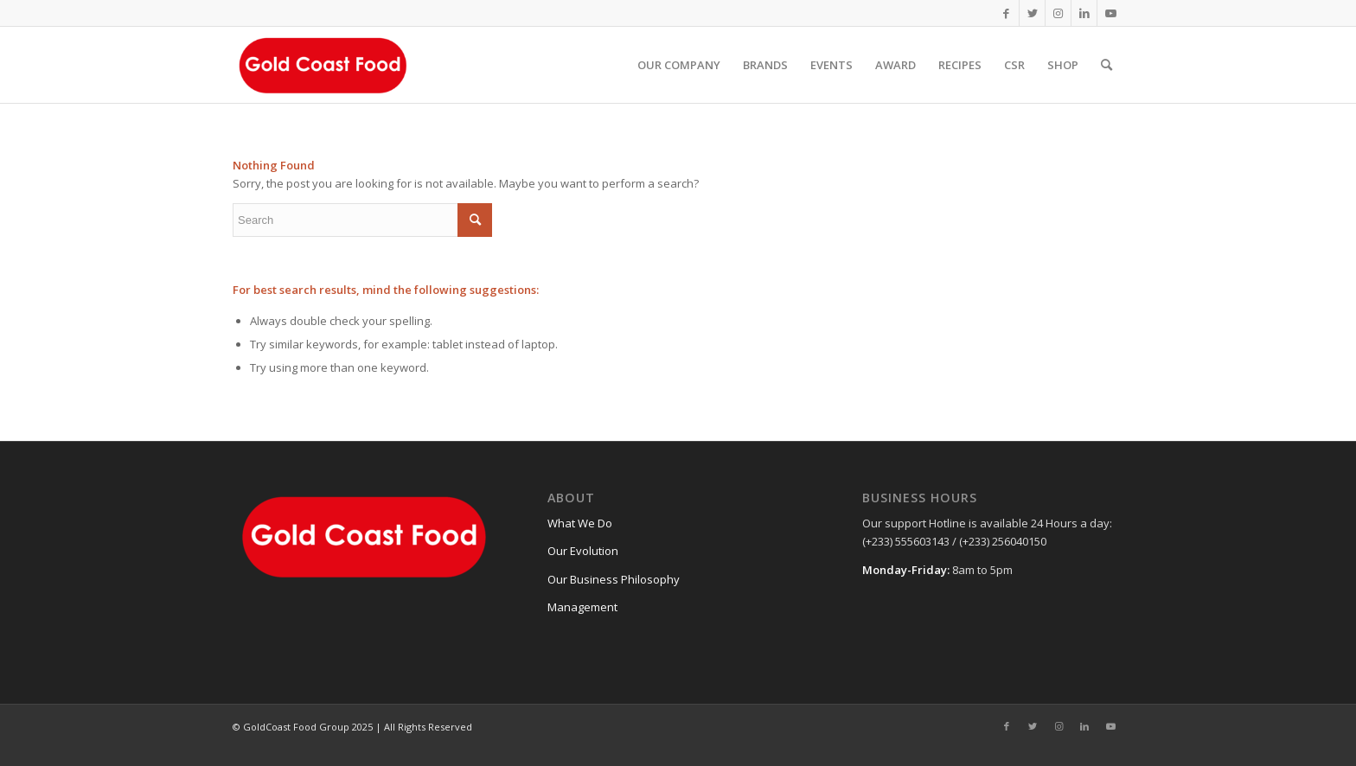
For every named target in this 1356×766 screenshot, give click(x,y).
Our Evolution (582, 551)
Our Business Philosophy (613, 579)
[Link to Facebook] (1006, 13)
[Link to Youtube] (1110, 13)
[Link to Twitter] (1032, 13)
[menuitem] (679, 65)
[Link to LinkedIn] (1084, 13)
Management (582, 607)
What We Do (579, 523)
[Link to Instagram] (1058, 13)
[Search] (1106, 65)
